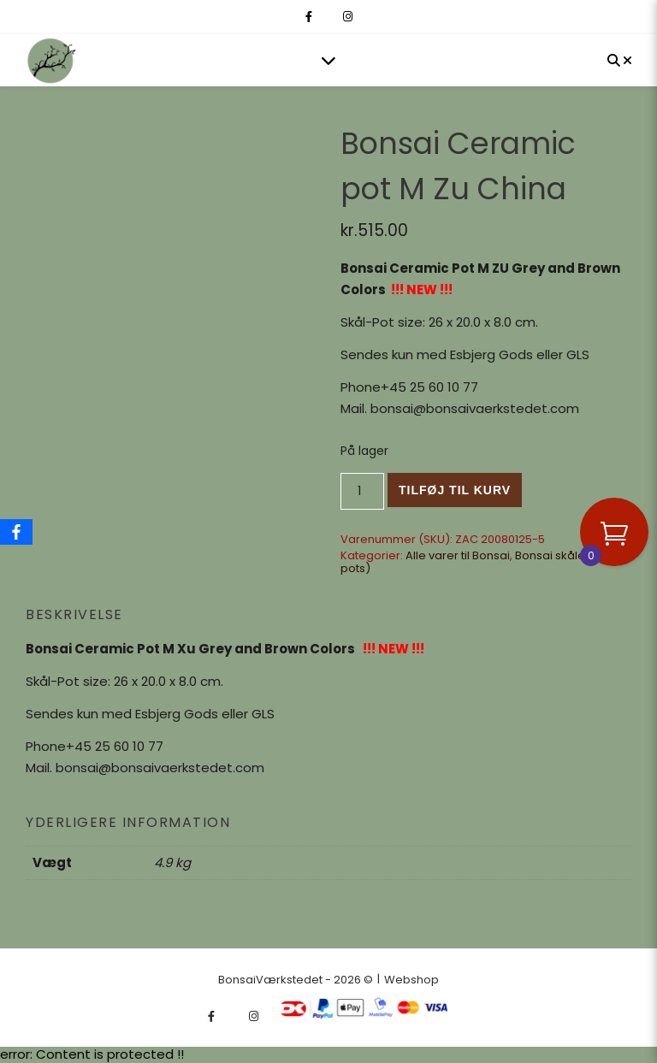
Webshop (411, 979)
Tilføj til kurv (455, 490)
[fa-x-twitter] (329, 17)
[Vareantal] (362, 491)
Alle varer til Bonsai (457, 555)
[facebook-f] (310, 17)
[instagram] (347, 17)
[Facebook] (16, 532)
